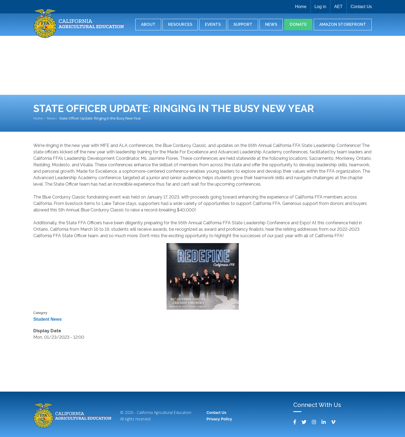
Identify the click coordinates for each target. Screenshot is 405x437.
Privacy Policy (219, 419)
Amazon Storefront (342, 24)
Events (213, 24)
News (271, 24)
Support (242, 24)
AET (338, 6)
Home (299, 6)
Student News (47, 319)
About (148, 24)
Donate (298, 24)
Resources (180, 24)
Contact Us (361, 6)
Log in (320, 6)
